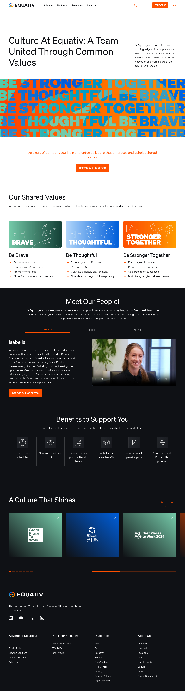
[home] (22, 5)
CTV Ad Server (59, 648)
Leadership (143, 648)
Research (99, 653)
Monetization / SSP (61, 643)
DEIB (140, 671)
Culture (141, 667)
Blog (97, 643)
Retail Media (15, 648)
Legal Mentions (102, 680)
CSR (140, 657)
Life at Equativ (145, 662)
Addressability (16, 662)
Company (142, 643)
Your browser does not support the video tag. (134, 362)
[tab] (47, 329)
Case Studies (101, 662)
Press (98, 648)
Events (98, 657)
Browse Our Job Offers (92, 168)
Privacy (98, 671)
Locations (143, 653)
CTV (11, 643)
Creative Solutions (18, 653)
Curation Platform (18, 657)
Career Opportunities (148, 676)
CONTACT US (160, 5)
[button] (48, 5)
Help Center (101, 667)
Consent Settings (103, 676)
